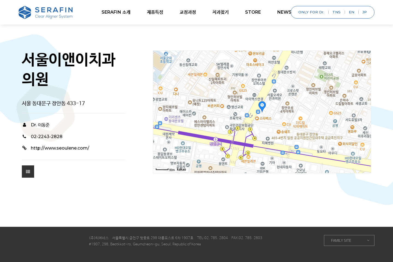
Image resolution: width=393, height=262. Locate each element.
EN (351, 12)
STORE (253, 12)
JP (364, 12)
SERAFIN (116, 12)
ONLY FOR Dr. (311, 12)
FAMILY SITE (350, 241)
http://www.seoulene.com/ (55, 148)
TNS (336, 12)
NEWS (284, 12)
